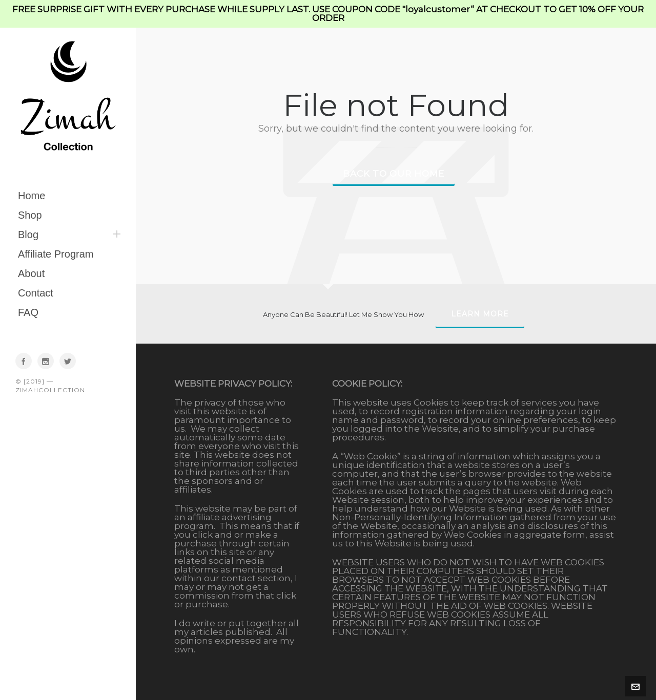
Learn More (480, 314)
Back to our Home (393, 173)
